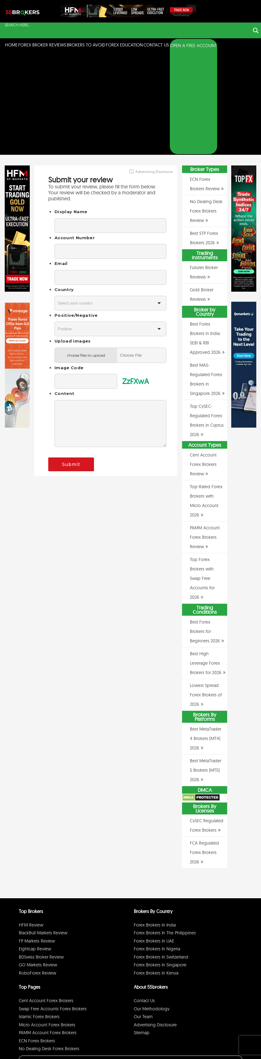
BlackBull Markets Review (43, 831)
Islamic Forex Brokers (39, 915)
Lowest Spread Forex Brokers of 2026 (206, 593)
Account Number (75, 135)
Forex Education (124, 45)
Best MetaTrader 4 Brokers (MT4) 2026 (205, 636)
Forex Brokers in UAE (154, 839)
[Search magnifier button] (255, 30)
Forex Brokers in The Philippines (165, 831)
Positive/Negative (76, 213)
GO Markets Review (38, 863)
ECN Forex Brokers (37, 939)
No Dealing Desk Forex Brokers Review (206, 109)
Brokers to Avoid (86, 45)
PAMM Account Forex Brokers (47, 931)
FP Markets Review (37, 839)
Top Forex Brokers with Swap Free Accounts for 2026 (202, 476)
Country (64, 187)
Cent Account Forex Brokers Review (203, 362)
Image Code (69, 265)
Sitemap (141, 931)
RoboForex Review (37, 871)
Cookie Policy (228, 1044)
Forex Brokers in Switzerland (161, 855)
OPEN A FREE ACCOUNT (193, 45)
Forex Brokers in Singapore (160, 863)
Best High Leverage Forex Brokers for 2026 (206, 561)
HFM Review (31, 823)
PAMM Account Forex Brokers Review (205, 435)
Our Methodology (152, 907)
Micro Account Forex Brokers (47, 923)
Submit (71, 362)
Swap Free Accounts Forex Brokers (52, 907)
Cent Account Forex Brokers (46, 899)
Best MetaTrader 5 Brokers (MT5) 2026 (205, 668)
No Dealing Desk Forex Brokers (49, 947)
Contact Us (156, 45)
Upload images (73, 239)
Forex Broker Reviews (42, 45)
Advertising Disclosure (155, 923)
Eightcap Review (35, 847)
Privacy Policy (184, 1044)
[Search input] (127, 25)
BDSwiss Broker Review (41, 855)
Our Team (143, 915)
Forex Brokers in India (155, 823)
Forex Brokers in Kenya (156, 871)
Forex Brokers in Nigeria (157, 847)
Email (61, 161)
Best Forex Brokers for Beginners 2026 (205, 529)
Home (11, 45)
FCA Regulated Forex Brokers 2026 (204, 750)
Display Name (71, 109)
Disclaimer (206, 1044)
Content (65, 291)
